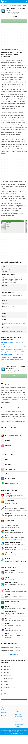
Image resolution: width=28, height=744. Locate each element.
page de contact (6, 421)
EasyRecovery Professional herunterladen (12, 346)
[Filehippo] (5, 1)
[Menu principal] (26, 1)
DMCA (16, 721)
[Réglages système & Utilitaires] (15, 5)
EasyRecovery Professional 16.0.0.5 (10, 647)
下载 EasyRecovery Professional (9, 357)
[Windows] (5, 5)
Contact (3, 709)
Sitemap (3, 715)
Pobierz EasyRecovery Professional (10, 349)
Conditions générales (20, 707)
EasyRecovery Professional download (11, 354)
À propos (3, 707)
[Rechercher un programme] (23, 1)
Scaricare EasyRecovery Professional (11, 359)
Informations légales (20, 719)
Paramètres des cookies (19, 725)
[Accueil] (1, 5)
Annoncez (3, 712)
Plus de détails (14, 654)
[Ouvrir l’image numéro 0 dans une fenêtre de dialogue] (12, 226)
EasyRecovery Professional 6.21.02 (10, 650)
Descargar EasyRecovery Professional (11, 352)
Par (9, 12)
